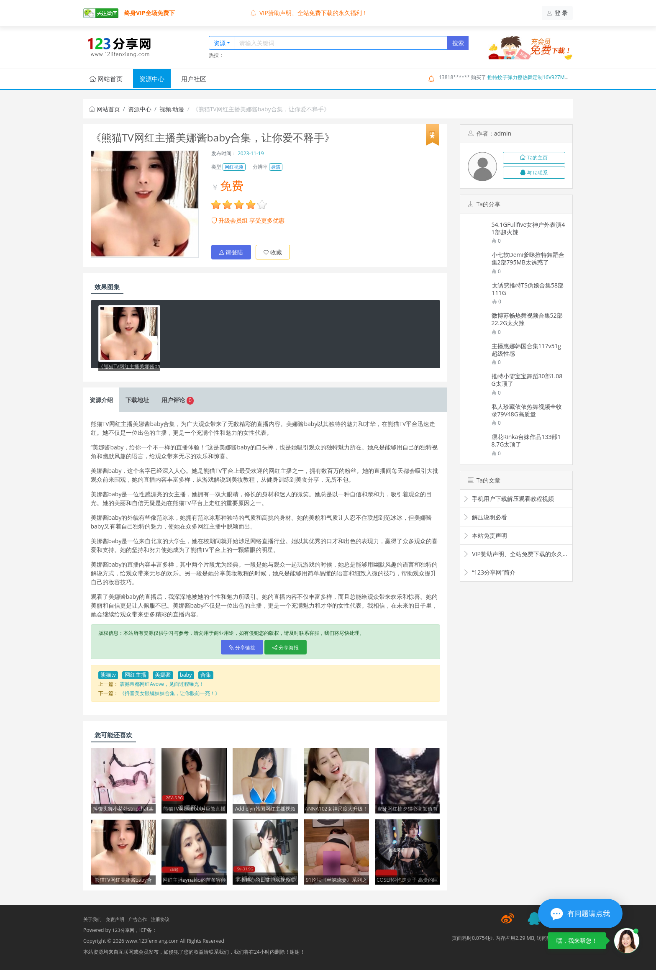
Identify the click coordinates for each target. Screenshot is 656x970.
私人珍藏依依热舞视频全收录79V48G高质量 (527, 410)
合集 (205, 673)
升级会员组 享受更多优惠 (247, 220)
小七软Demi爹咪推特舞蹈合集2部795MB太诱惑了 (528, 258)
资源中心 (151, 78)
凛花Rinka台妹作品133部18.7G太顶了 (526, 440)
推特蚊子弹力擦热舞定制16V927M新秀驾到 (535, 77)
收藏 (273, 250)
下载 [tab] (137, 398)
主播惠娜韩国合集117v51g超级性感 (526, 349)
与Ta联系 (534, 172)
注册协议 (166, 917)
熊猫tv (108, 673)
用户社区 (193, 78)
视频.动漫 (171, 109)
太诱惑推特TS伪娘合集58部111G (528, 289)
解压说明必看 (485, 517)
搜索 (458, 43)
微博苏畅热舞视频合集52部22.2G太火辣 (527, 319)
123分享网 (124, 928)
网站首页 (106, 78)
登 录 (557, 13)
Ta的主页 (534, 157)
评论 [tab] (177, 398)
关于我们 (93, 917)
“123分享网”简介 (489, 572)
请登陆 (231, 250)
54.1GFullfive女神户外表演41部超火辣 (528, 228)
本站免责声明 (485, 535)
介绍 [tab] (101, 398)
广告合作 (142, 917)
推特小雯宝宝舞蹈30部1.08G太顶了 (527, 379)
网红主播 (135, 673)
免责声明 (118, 917)
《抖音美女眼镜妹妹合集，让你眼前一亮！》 (170, 691)
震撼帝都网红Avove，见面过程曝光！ (162, 682)
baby (186, 673)
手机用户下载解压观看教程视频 (508, 499)
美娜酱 (163, 673)
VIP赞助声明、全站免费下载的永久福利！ (309, 13)
